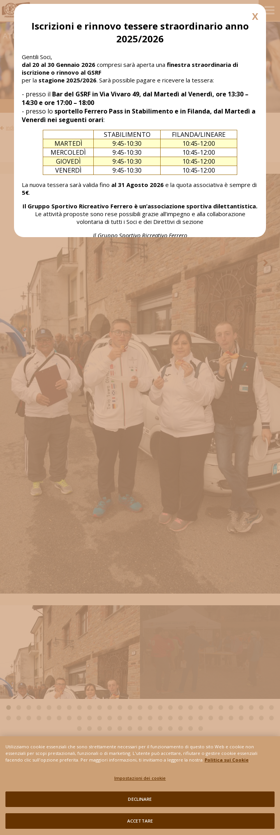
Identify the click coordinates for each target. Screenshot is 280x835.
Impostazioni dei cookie (140, 780)
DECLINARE (140, 801)
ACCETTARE (140, 823)
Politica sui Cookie (226, 762)
